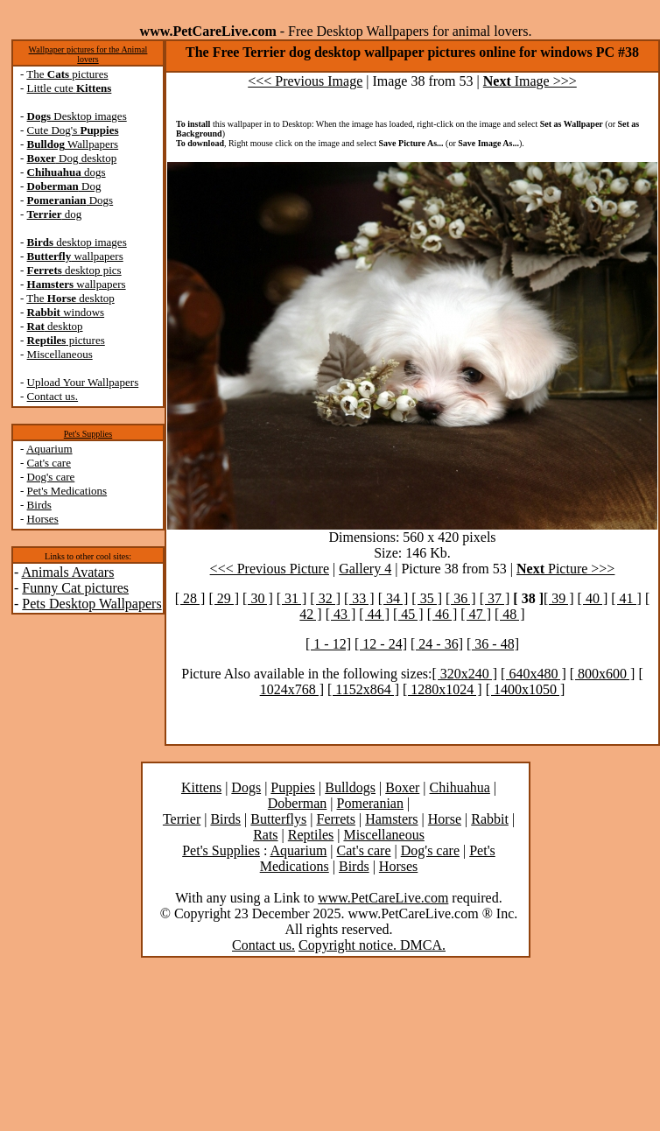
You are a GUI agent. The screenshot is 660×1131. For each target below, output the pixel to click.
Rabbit (490, 818)
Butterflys (278, 818)
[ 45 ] (408, 614)
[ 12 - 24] (381, 643)
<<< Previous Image (305, 81)
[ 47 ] (475, 614)
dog (54, 214)
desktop (55, 326)
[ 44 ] (374, 614)
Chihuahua (460, 787)
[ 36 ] (461, 598)
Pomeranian (370, 803)
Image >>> (530, 81)
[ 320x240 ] (464, 673)
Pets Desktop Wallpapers (91, 603)
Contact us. (53, 396)
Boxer (402, 787)
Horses (43, 518)
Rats (265, 834)
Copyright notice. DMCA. (372, 945)
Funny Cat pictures (75, 587)
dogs (66, 172)
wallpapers (75, 256)
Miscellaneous (60, 354)
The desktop (70, 298)
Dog (64, 186)
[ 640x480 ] (533, 673)
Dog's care (51, 476)
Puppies (292, 787)
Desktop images (77, 116)
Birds (39, 504)
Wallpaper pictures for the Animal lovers (88, 54)
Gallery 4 (365, 568)
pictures (66, 340)
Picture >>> (565, 568)
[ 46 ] (442, 614)
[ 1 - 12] (328, 643)
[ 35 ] (426, 598)
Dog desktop (72, 158)
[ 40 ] (593, 598)
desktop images (77, 242)
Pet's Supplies (88, 434)
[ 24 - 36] (437, 643)
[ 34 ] (393, 598)
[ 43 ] (341, 614)
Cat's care (49, 462)
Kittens (201, 787)
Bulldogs (350, 787)
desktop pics (74, 270)
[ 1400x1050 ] (525, 689)
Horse (444, 818)
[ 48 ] (510, 614)
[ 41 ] (626, 598)
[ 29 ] (223, 598)
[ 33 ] (359, 598)
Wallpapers (73, 144)
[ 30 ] (257, 598)
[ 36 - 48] (493, 643)
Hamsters (391, 818)
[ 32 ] (325, 598)
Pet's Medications (67, 490)
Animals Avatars (67, 572)
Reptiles (311, 834)
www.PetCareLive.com (383, 897)
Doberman (297, 803)
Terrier (181, 818)
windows (66, 312)
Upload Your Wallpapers (83, 382)
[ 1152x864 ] (363, 689)
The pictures (67, 74)
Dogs (70, 200)
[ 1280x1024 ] (442, 689)
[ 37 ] (495, 598)
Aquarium (49, 448)
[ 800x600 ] (602, 673)
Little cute (69, 88)
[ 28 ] (190, 598)
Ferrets (336, 818)
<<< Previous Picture (269, 568)
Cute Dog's (73, 130)
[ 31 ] (292, 598)
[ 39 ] (559, 598)
